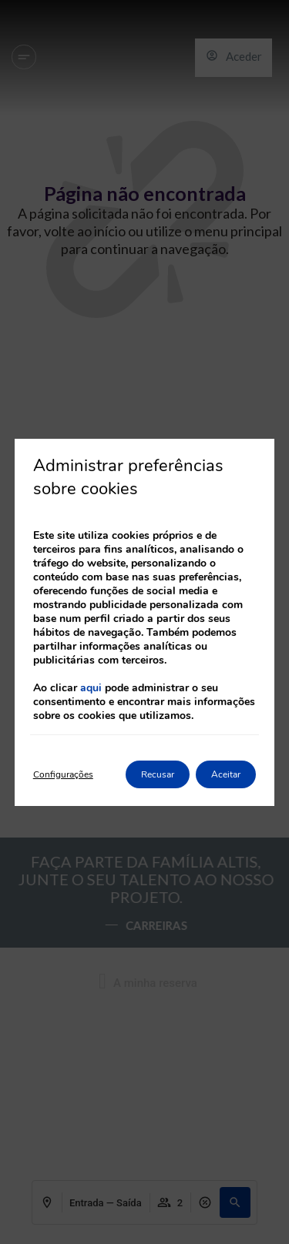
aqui (91, 688)
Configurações (63, 774)
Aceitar (225, 774)
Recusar (157, 774)
